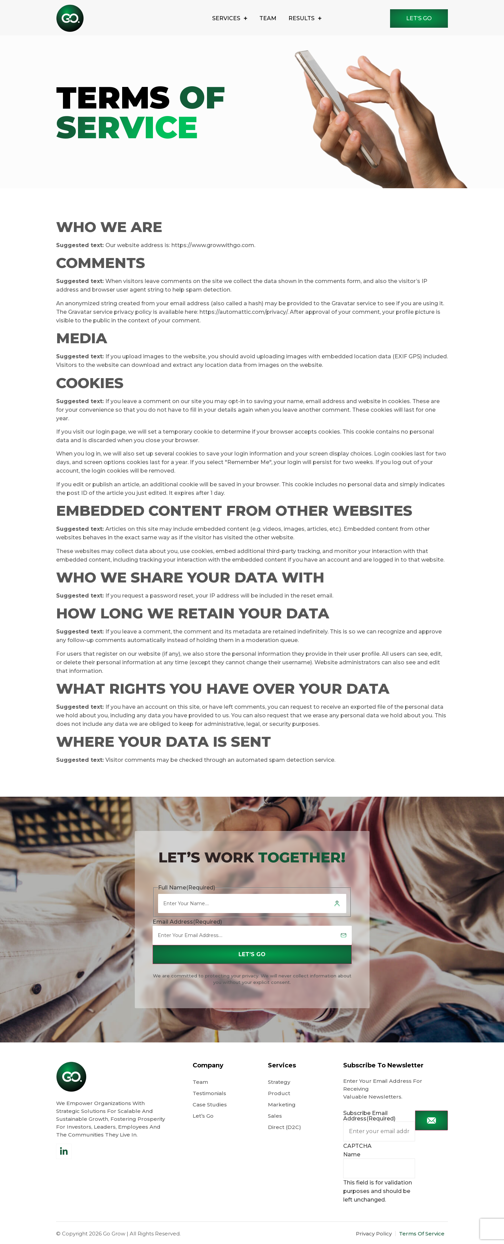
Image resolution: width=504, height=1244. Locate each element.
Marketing (282, 1104)
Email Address (187, 922)
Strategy (279, 1082)
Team (267, 18)
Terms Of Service (421, 1233)
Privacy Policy (374, 1233)
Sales (275, 1116)
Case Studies (210, 1104)
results (305, 18)
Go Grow (114, 1233)
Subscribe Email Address (369, 1116)
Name (351, 1154)
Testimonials (209, 1093)
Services (229, 18)
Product (279, 1093)
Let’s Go (204, 1116)
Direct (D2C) (284, 1127)
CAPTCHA (357, 1146)
